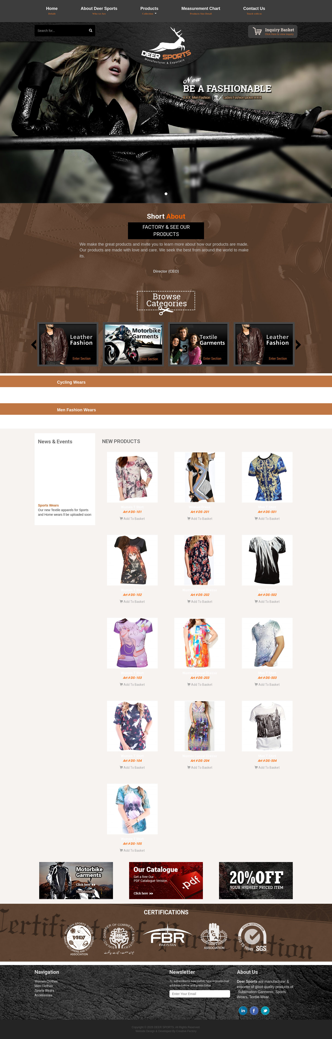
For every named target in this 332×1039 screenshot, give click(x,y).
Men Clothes (44, 986)
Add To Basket (132, 519)
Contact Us (254, 10)
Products (149, 10)
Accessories (43, 995)
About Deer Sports (99, 10)
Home (52, 10)
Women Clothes (46, 981)
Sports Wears (44, 990)
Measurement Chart (200, 10)
